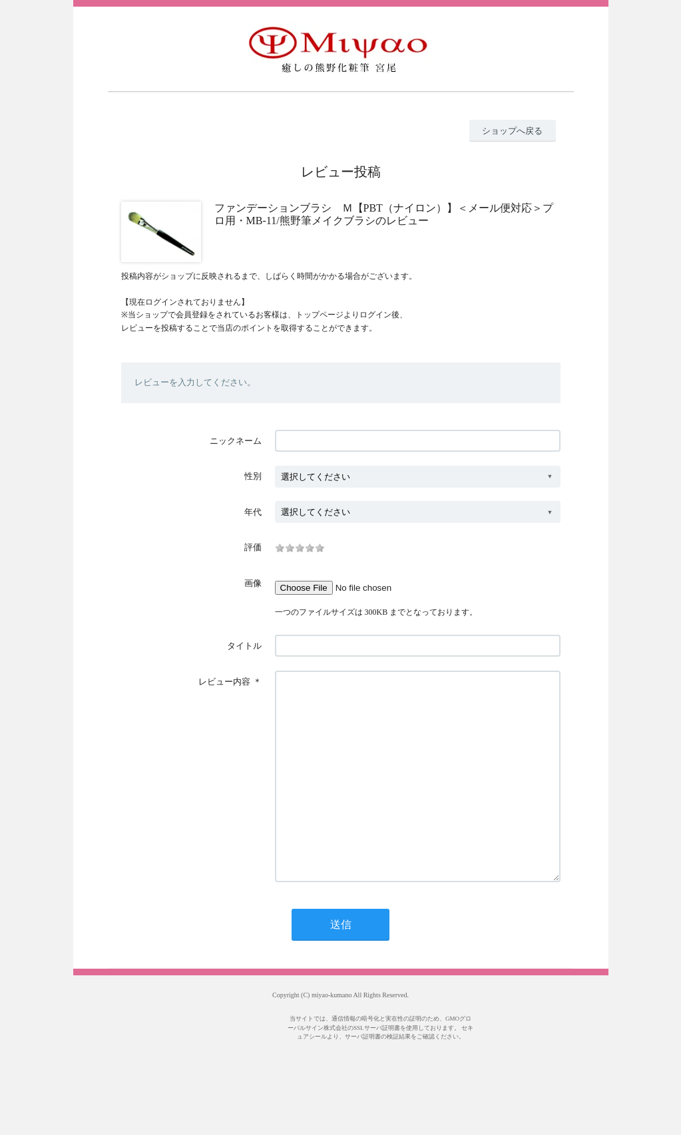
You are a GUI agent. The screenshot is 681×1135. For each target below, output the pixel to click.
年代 (253, 512)
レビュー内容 (224, 682)
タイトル (244, 646)
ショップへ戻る (512, 131)
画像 (253, 583)
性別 (253, 476)
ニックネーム (236, 441)
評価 (253, 547)
